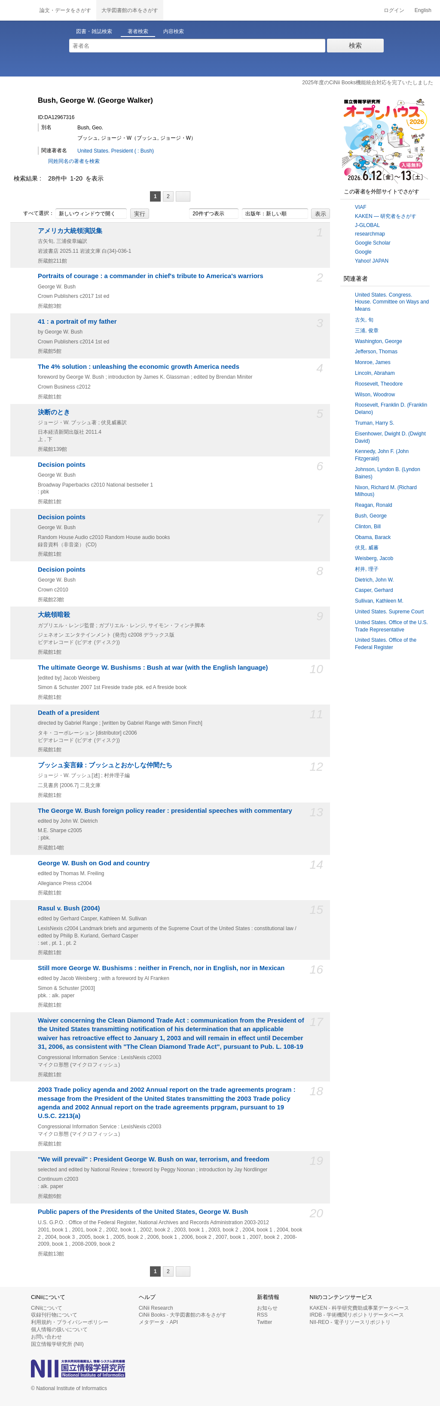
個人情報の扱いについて (59, 1329)
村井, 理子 (367, 569)
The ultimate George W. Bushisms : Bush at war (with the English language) (153, 667)
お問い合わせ (46, 1337)
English (423, 10)
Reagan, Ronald (373, 505)
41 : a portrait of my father (77, 321)
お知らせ (267, 1308)
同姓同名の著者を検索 (74, 161)
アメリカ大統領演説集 (70, 230)
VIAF (361, 207)
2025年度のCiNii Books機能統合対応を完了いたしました (367, 83)
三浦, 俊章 (367, 331)
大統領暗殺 (54, 614)
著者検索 (138, 31)
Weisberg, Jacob (374, 558)
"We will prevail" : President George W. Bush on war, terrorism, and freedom (153, 1159)
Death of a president (68, 712)
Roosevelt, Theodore (379, 384)
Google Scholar (373, 243)
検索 (355, 45)
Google (363, 252)
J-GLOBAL (367, 225)
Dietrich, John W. (374, 580)
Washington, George (378, 341)
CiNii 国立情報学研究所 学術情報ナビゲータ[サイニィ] (17, 10)
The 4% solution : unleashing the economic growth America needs (138, 366)
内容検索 (173, 31)
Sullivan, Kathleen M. (379, 601)
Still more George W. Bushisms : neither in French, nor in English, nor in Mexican (161, 968)
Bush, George (371, 516)
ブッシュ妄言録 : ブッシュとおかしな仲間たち (105, 765)
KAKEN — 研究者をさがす (385, 216)
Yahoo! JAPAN (371, 261)
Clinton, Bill (368, 527)
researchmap (370, 234)
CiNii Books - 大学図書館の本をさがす (183, 1315)
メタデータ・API (158, 1322)
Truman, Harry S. (374, 423)
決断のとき (54, 412)
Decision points (62, 464)
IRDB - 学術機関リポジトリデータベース (357, 1315)
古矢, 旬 (364, 320)
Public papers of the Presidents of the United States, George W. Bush (143, 1211)
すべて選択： (34, 213)
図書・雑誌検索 (94, 31)
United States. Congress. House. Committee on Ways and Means (392, 302)
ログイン (394, 10)
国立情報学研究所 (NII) (57, 1344)
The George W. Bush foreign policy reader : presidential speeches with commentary (165, 810)
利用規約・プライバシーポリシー (69, 1322)
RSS (262, 1315)
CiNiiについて (46, 1308)
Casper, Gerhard (374, 590)
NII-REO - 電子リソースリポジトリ (350, 1322)
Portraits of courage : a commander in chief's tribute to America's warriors (150, 276)
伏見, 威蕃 (367, 548)
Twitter (264, 1322)
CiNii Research (156, 1308)
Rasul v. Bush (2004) (69, 908)
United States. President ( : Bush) (115, 151)
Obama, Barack (373, 537)
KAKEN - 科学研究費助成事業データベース (359, 1308)
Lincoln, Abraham (375, 373)
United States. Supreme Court (389, 612)
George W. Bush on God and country (94, 863)
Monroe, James (373, 362)
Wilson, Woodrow (375, 395)
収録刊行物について (54, 1315)
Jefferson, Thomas (376, 352)
